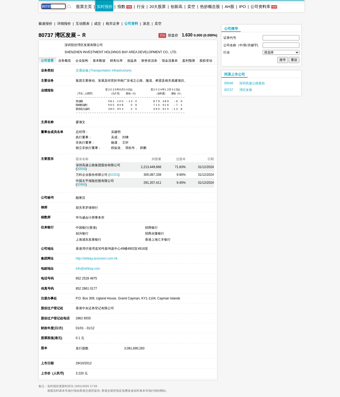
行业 (141, 6)
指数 (121, 6)
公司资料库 (260, 6)
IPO (242, 6)
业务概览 (64, 60)
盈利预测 (188, 60)
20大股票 (158, 6)
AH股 (229, 6)
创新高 (176, 6)
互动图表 (83, 24)
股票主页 (84, 6)
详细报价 (64, 24)
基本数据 (99, 60)
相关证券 (113, 24)
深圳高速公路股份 (252, 83)
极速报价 (45, 24)
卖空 (191, 6)
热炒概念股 (210, 6)
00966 (81, 184)
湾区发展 (245, 90)
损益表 (132, 60)
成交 (97, 24)
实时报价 (105, 6)
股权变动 (205, 60)
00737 (228, 90)
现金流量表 (170, 60)
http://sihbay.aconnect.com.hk (97, 258)
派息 (146, 24)
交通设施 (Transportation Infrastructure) (103, 70)
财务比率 (116, 60)
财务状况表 (149, 60)
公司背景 (47, 60)
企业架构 (81, 60)
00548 (81, 169)
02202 (113, 175)
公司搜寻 (231, 29)
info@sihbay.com (88, 268)
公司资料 (131, 24)
